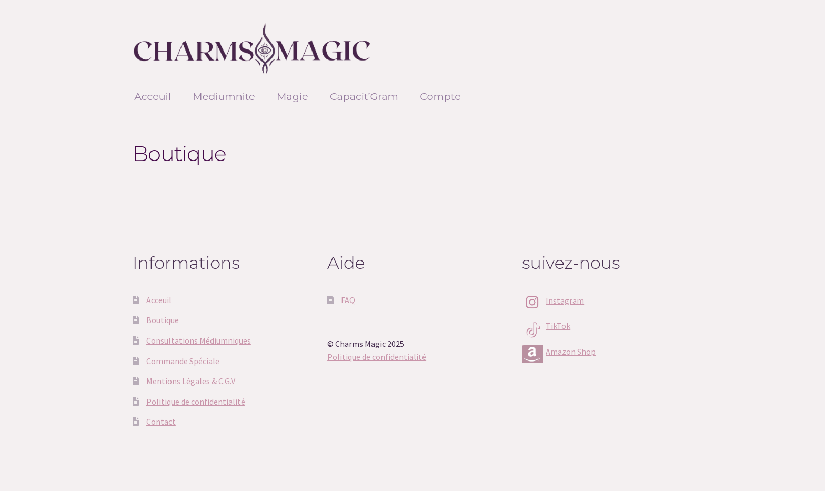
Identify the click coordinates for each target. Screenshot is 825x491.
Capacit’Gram (364, 96)
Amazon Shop (571, 351)
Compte (440, 96)
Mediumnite (224, 96)
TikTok (558, 325)
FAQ (348, 300)
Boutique (162, 320)
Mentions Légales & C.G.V (190, 381)
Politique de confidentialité (195, 401)
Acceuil (152, 96)
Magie (292, 96)
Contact (161, 421)
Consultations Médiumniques (198, 340)
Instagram (565, 300)
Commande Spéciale (182, 361)
